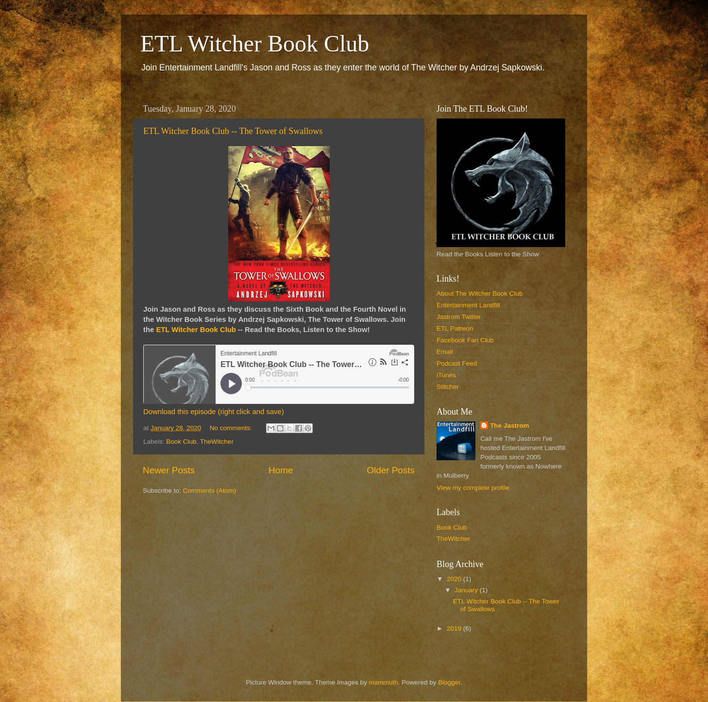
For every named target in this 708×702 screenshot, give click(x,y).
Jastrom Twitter (459, 316)
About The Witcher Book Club (480, 293)
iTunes (446, 375)
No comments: (232, 428)
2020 (455, 579)
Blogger (449, 682)
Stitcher (448, 386)
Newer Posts (169, 470)
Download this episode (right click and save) (213, 412)
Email (445, 351)
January (467, 590)
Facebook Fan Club (465, 340)
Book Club (181, 441)
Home (281, 470)
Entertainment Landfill (468, 305)
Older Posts (391, 470)
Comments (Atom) (209, 490)
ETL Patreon (455, 328)
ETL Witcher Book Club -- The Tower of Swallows (232, 131)
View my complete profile (473, 487)
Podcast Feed (457, 363)
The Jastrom (509, 425)
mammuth (383, 682)
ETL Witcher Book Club (254, 43)
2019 (455, 628)
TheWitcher (217, 441)
